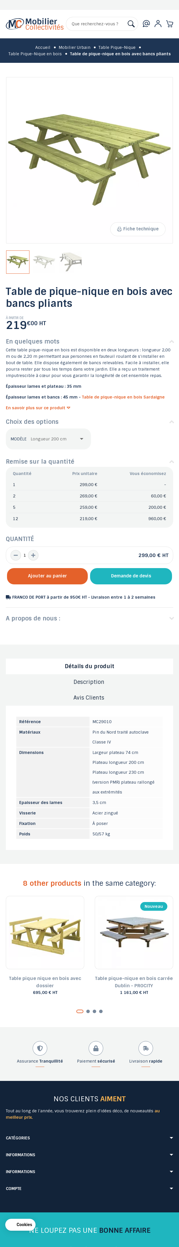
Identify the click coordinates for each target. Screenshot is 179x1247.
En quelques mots (32, 341)
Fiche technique (138, 229)
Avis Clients (88, 697)
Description (88, 682)
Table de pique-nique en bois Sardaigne (123, 397)
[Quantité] (24, 555)
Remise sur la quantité (40, 461)
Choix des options (32, 422)
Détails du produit (89, 666)
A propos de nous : (33, 618)
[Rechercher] (102, 24)
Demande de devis (131, 576)
